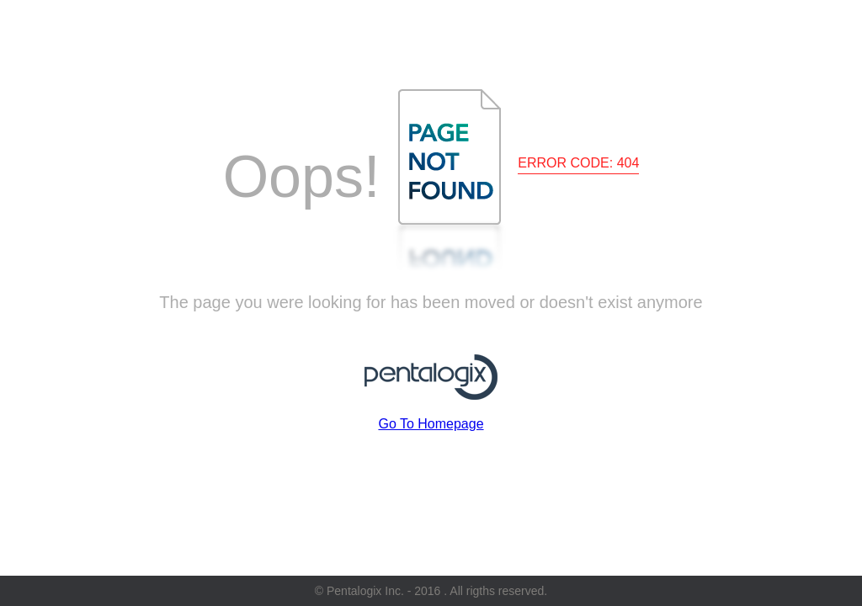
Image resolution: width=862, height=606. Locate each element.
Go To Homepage (430, 424)
